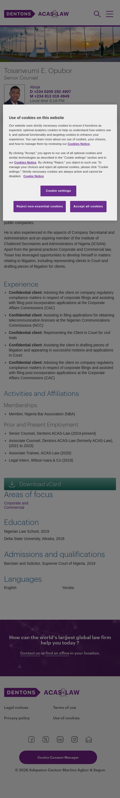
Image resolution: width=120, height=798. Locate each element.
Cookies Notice (79, 143)
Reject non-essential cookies (39, 206)
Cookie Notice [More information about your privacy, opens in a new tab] (33, 176)
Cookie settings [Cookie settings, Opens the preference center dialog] (58, 190)
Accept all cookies (88, 206)
